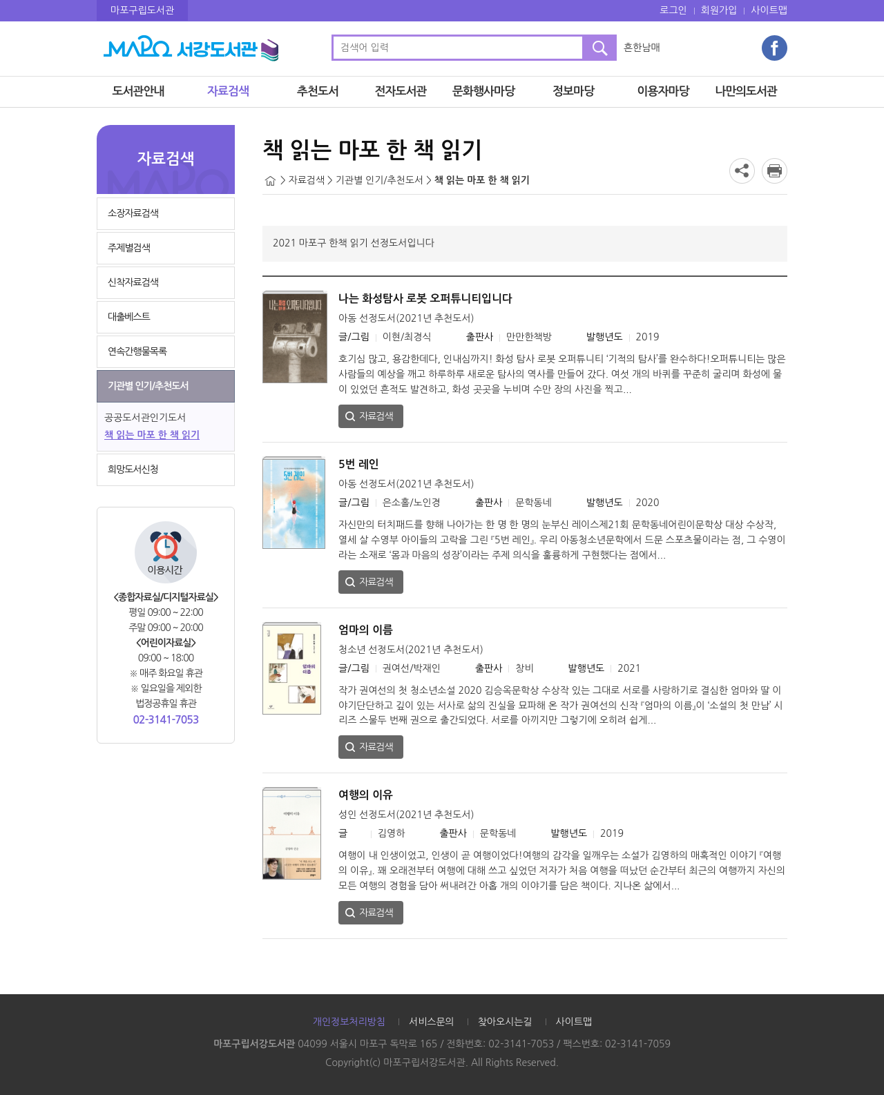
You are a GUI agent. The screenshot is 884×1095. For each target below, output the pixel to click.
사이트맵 (769, 10)
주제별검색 (129, 248)
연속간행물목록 (137, 351)
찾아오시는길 (505, 1022)
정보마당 (573, 91)
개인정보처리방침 (349, 1022)
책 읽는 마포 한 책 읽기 (152, 435)
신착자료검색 (133, 282)
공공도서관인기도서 (145, 418)
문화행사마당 (483, 91)
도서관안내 (138, 91)
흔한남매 (642, 47)
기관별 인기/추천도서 (148, 386)
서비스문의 (431, 1022)
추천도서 (317, 91)
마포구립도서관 (142, 10)
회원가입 (719, 10)
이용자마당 (663, 91)
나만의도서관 (746, 91)
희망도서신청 (133, 469)
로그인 (673, 10)
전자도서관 (401, 91)
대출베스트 (129, 317)
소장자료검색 (133, 213)
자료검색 (228, 91)
